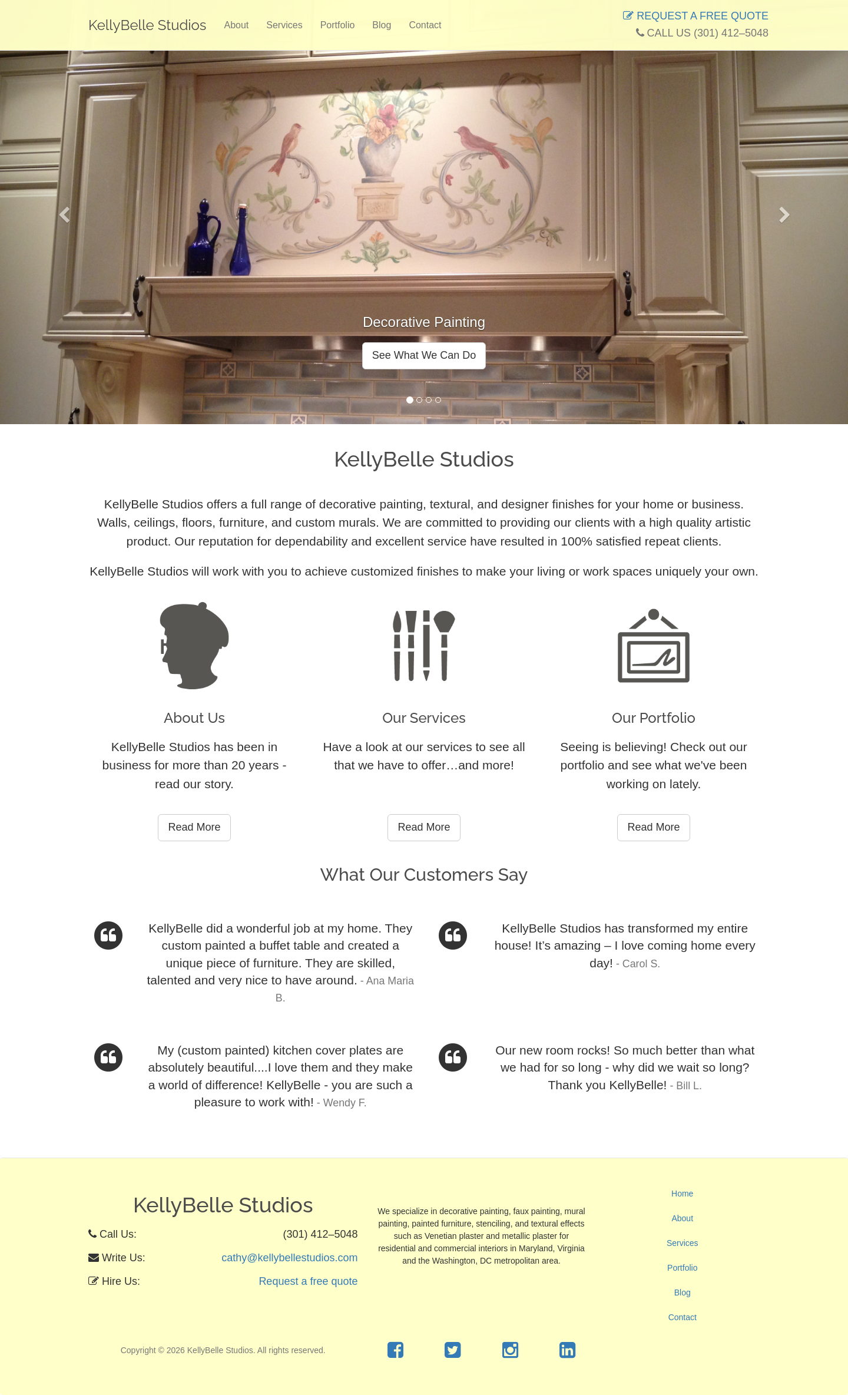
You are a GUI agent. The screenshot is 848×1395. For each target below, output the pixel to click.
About (236, 25)
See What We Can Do (424, 355)
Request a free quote (308, 1281)
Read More (194, 827)
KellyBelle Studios (147, 25)
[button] (63, 212)
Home (682, 1193)
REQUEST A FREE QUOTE (695, 16)
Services (284, 25)
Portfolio (337, 25)
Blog (381, 25)
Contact (425, 25)
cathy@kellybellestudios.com (289, 1258)
